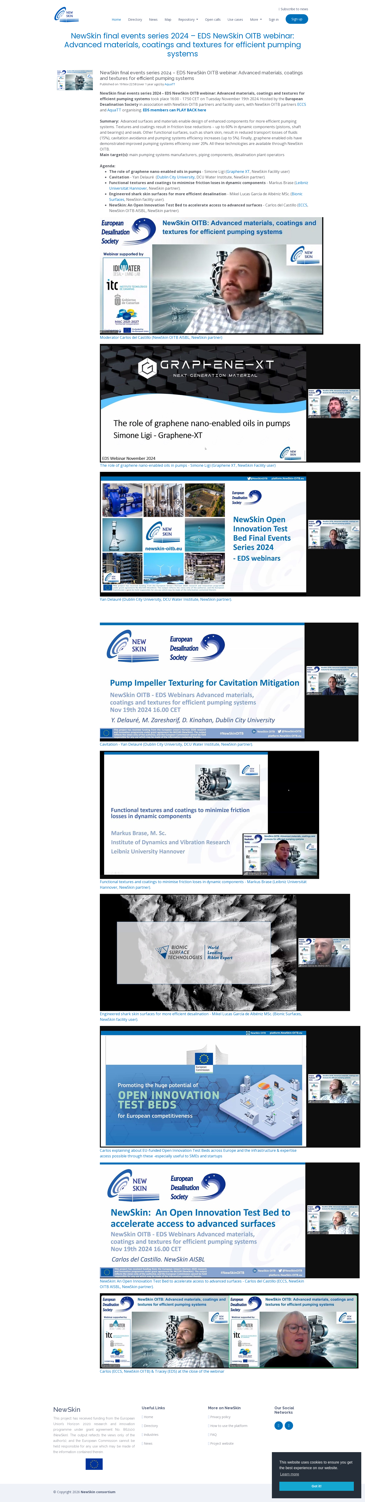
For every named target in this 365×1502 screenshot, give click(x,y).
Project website (222, 1443)
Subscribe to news (293, 9)
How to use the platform (228, 1425)
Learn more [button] (289, 1474)
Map (168, 19)
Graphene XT (238, 171)
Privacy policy (220, 1417)
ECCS (301, 104)
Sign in (274, 19)
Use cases (235, 19)
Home (116, 19)
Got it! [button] (316, 1486)
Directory (135, 19)
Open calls (213, 19)
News (153, 19)
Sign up (296, 19)
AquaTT (170, 84)
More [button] (254, 19)
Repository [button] (187, 19)
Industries (151, 1434)
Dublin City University (176, 177)
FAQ (213, 1434)
